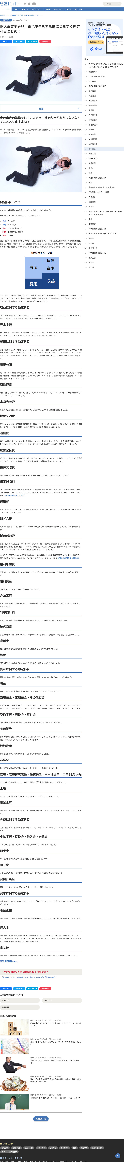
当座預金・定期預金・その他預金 (20, 240)
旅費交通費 (11, 156)
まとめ (9, 318)
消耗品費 (10, 185)
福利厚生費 (11, 195)
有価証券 (10, 249)
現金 (8, 235)
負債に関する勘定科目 (15, 279)
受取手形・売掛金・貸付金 (17, 244)
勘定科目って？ (13, 122)
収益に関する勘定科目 (15, 126)
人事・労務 (57, 9)
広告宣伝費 (11, 166)
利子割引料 (11, 210)
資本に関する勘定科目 (15, 303)
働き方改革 (78, 9)
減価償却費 (11, 190)
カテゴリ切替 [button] (5, 9)
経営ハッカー (6, 15)
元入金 (9, 313)
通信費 (9, 161)
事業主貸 (10, 274)
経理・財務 (35, 9)
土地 (8, 269)
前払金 (9, 259)
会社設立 (25, 9)
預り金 (9, 294)
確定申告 (14, 15)
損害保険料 (11, 176)
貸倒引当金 (11, 299)
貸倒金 (9, 220)
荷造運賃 (10, 146)
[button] (6, 41)
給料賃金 (10, 200)
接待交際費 (11, 171)
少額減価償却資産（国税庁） (68, 768)
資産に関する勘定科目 (15, 230)
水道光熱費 (11, 151)
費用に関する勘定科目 (15, 136)
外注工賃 (10, 205)
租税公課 (10, 141)
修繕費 (9, 181)
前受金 (9, 289)
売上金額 (10, 131)
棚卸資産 (10, 254)
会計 (16, 9)
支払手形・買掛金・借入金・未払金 (21, 284)
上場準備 (68, 9)
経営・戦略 (46, 9)
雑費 (8, 225)
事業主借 (10, 308)
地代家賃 (10, 215)
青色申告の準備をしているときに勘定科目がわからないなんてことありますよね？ (39, 117)
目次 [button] (41, 108)
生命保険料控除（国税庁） (15, 705)
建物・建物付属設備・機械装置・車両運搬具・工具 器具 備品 (31, 264)
